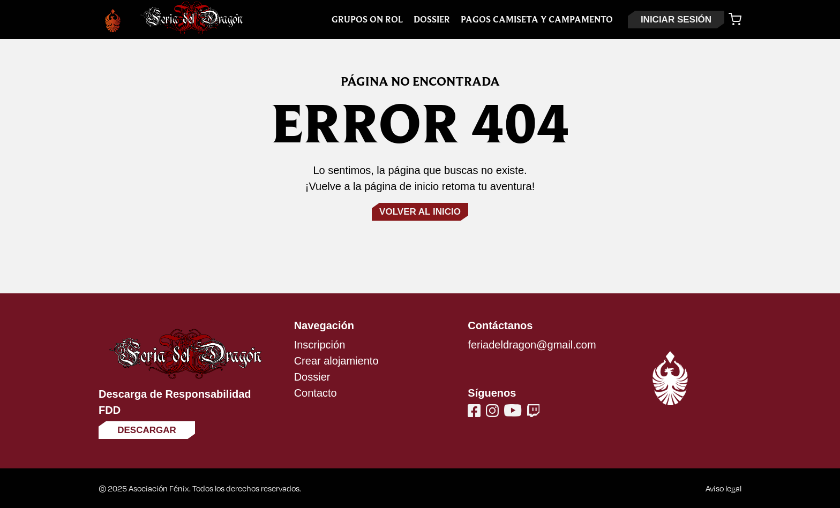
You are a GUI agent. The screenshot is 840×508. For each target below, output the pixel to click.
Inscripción (320, 345)
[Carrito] (735, 19)
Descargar (146, 430)
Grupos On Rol (367, 19)
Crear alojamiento (336, 361)
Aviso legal (723, 488)
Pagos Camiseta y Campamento (537, 19)
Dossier (432, 19)
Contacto (315, 393)
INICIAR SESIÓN (676, 19)
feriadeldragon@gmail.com (532, 345)
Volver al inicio (420, 212)
